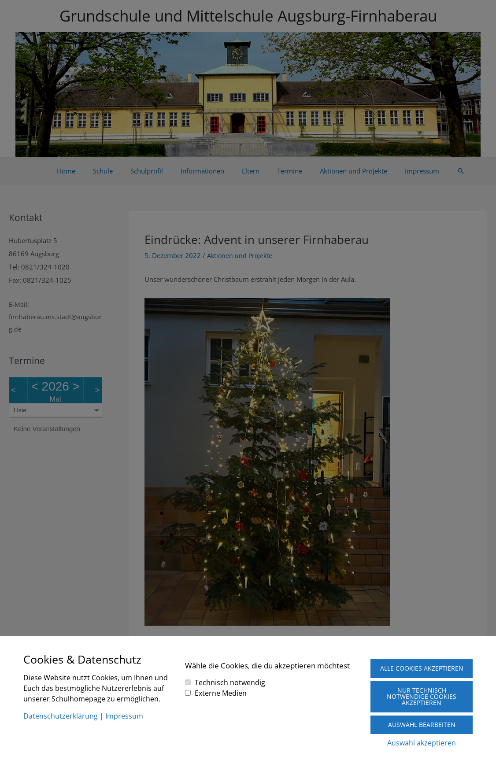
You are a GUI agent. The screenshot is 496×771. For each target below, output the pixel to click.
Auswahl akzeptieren (421, 743)
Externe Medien (221, 684)
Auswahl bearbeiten (421, 724)
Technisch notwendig (230, 674)
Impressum (124, 707)
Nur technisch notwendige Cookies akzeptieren (421, 695)
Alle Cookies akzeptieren (422, 663)
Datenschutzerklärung (60, 707)
